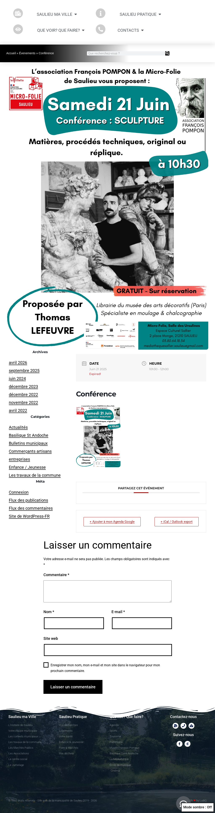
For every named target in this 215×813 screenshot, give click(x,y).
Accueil (11, 53)
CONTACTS (131, 30)
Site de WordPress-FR (29, 516)
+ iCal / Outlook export (177, 522)
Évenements (27, 53)
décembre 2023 (23, 386)
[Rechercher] (167, 53)
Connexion (19, 492)
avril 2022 (18, 410)
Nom (48, 612)
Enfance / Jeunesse (27, 467)
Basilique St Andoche (28, 435)
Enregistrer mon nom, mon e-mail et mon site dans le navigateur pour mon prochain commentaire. (105, 668)
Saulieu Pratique (140, 14)
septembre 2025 (24, 370)
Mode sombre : (197, 807)
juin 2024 (17, 378)
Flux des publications (28, 500)
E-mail (118, 612)
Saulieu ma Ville (57, 14)
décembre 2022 (23, 394)
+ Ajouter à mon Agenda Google (112, 522)
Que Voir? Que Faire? (61, 30)
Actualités (18, 427)
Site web (50, 638)
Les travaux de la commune (35, 475)
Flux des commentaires (31, 508)
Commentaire (56, 575)
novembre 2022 (23, 402)
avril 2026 (18, 362)
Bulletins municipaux (28, 443)
